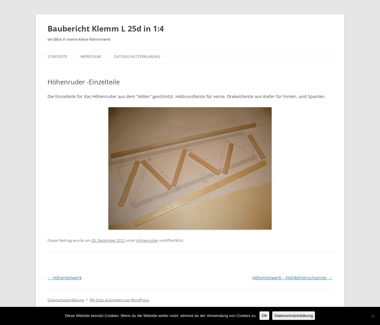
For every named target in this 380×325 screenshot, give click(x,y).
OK (264, 315)
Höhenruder (147, 240)
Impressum (90, 56)
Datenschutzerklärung (137, 56)
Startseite (57, 56)
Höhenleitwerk (65, 277)
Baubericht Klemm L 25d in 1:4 (106, 28)
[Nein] (373, 316)
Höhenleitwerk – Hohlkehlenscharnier (292, 277)
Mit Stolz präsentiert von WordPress (119, 299)
